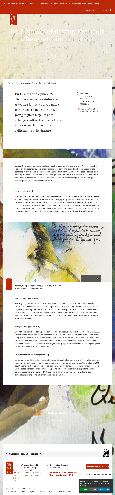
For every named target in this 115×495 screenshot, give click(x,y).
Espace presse (13, 491)
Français (102, 10)
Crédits (41, 491)
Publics (90, 10)
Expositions (44, 3)
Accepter (85, 489)
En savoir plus (104, 489)
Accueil (10, 83)
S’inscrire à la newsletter (98, 474)
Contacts (51, 491)
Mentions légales (28, 491)
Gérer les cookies (64, 491)
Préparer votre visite (31, 475)
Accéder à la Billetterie (98, 466)
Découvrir (57, 420)
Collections (33, 3)
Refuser (93, 489)
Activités (54, 3)
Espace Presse (93, 3)
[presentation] (97, 278)
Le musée (22, 3)
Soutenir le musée (79, 3)
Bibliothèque (65, 3)
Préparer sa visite (10, 3)
